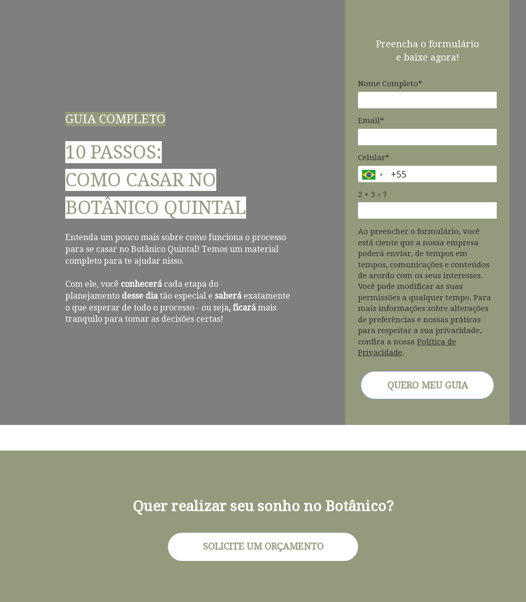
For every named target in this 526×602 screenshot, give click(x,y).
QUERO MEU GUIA (427, 385)
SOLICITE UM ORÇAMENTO (263, 546)
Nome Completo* (390, 83)
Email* (371, 120)
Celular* (373, 157)
